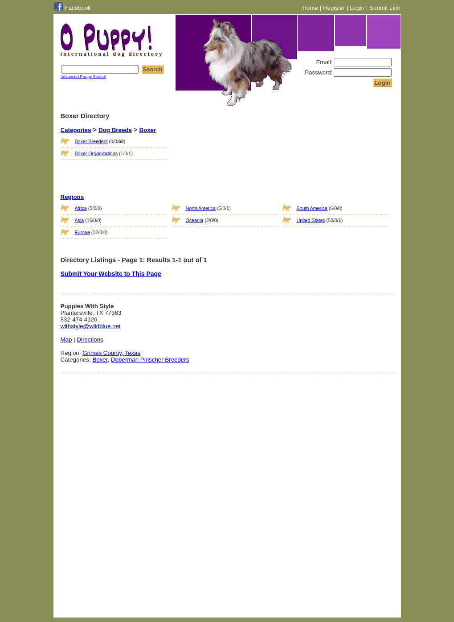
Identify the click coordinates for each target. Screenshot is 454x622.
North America (201, 208)
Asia (79, 220)
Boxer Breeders (91, 141)
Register (334, 7)
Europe (82, 232)
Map (66, 339)
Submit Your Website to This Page (111, 273)
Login (357, 7)
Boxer (147, 130)
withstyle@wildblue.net (91, 326)
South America (312, 208)
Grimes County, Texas (111, 353)
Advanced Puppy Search (83, 76)
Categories (76, 130)
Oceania (195, 220)
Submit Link (385, 7)
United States (311, 220)
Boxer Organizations (96, 153)
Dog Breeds (115, 130)
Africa (81, 208)
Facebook (78, 7)
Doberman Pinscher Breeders (150, 359)
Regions (72, 197)
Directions (90, 339)
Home (310, 7)
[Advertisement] (216, 156)
